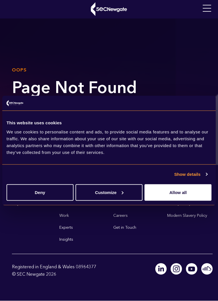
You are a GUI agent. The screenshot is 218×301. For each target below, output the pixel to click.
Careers (120, 215)
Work (64, 215)
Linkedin (161, 269)
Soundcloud (207, 269)
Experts (66, 227)
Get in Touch (124, 227)
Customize (109, 192)
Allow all (178, 192)
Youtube (191, 269)
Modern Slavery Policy (187, 215)
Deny (40, 192)
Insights (66, 239)
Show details (187, 174)
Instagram (176, 269)
